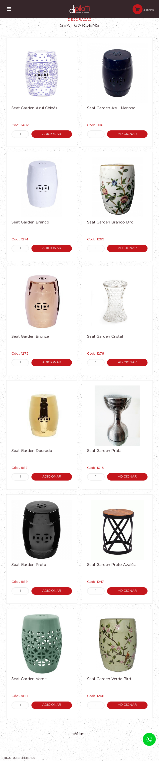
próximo (80, 734)
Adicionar (51, 134)
